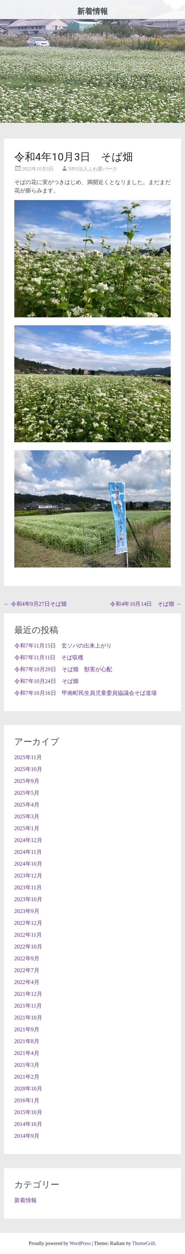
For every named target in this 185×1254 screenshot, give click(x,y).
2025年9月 (26, 781)
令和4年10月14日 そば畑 (145, 604)
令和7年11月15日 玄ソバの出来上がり (63, 646)
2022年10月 (28, 947)
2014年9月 (26, 1136)
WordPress (79, 1243)
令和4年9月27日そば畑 (35, 604)
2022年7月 (26, 970)
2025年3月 (26, 816)
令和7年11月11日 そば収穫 (49, 657)
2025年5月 (26, 793)
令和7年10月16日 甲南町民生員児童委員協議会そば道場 (85, 693)
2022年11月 (28, 935)
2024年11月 (28, 852)
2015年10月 (28, 1112)
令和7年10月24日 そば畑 (46, 681)
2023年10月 (28, 899)
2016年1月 (26, 1100)
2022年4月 (26, 982)
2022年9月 (26, 958)
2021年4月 (26, 1053)
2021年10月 (28, 1018)
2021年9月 (26, 1029)
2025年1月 (26, 828)
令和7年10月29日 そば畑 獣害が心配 (63, 669)
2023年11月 (28, 887)
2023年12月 (28, 876)
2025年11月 (28, 757)
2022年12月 (28, 923)
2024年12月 (28, 840)
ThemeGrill (143, 1243)
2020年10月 (28, 1089)
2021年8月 (26, 1041)
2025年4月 (26, 805)
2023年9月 (26, 911)
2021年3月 (26, 1065)
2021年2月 (26, 1077)
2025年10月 (28, 769)
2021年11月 (28, 1006)
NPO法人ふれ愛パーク (92, 169)
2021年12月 (28, 994)
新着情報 (92, 11)
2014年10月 (28, 1124)
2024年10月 (28, 864)
